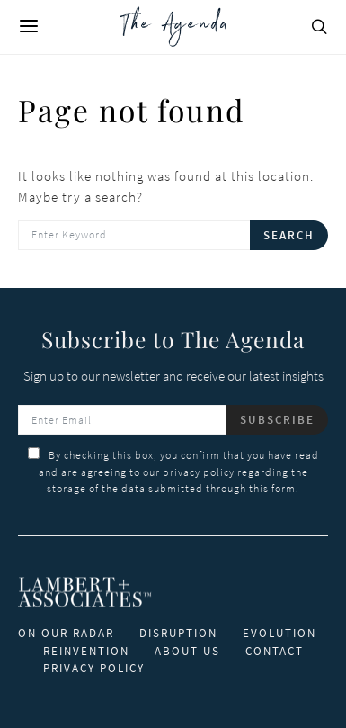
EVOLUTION (279, 633)
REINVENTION (86, 651)
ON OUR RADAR (66, 633)
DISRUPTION (178, 633)
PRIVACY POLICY (94, 668)
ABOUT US (187, 651)
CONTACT (274, 651)
